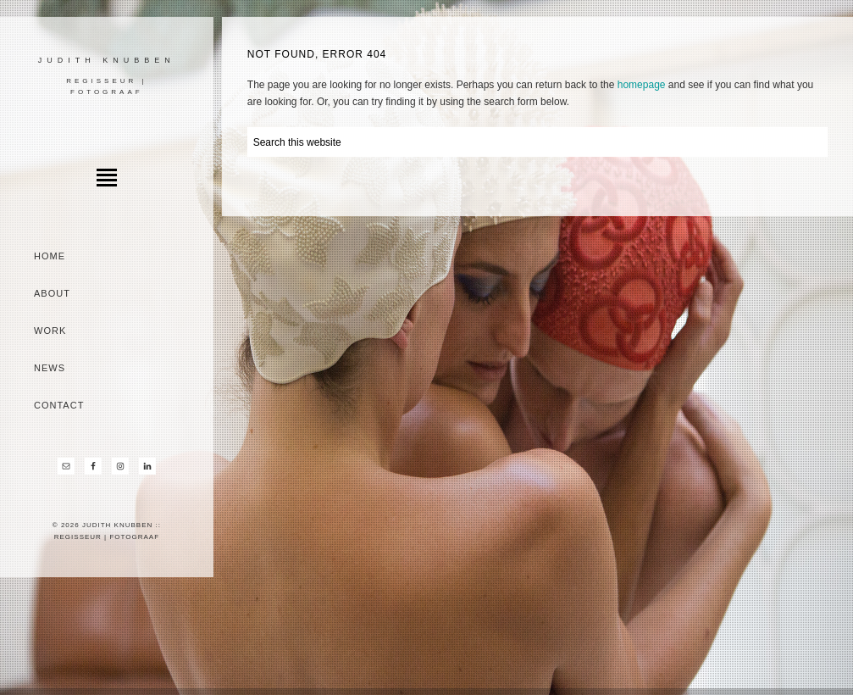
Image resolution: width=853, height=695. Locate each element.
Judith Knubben (106, 60)
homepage (642, 85)
